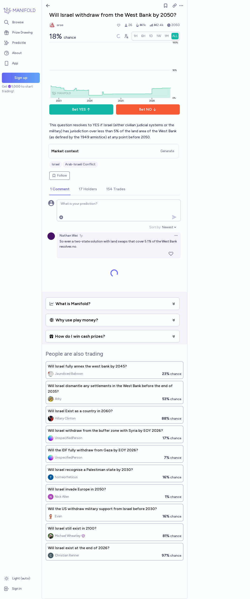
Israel (56, 164)
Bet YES (81, 109)
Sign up (20, 77)
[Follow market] (165, 5)
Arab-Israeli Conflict (80, 164)
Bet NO (148, 109)
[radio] (135, 36)
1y (81, 236)
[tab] (59, 189)
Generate (167, 151)
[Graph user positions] (126, 36)
